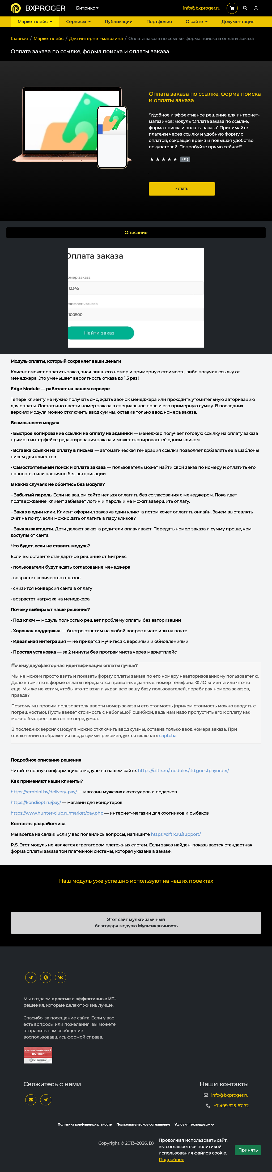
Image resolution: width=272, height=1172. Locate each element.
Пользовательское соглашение (143, 1124)
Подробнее (171, 1159)
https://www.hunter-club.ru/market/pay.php (57, 813)
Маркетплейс (35, 21)
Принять (248, 1150)
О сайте (197, 21)
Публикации (119, 21)
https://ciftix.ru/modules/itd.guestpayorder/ (183, 770)
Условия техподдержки (194, 1124)
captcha (167, 735)
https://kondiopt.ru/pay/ (36, 802)
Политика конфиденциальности (85, 1124)
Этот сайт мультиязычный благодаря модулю (136, 922)
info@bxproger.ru (201, 8)
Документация (238, 21)
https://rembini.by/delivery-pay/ (44, 791)
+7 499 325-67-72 (231, 1105)
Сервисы (78, 21)
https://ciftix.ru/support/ (176, 834)
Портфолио (159, 21)
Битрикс (87, 8)
